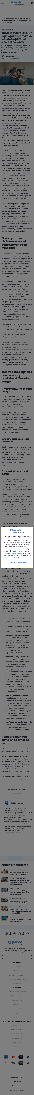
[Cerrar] (31, 529)
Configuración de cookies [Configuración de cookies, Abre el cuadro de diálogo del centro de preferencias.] (17, 562)
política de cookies (15, 553)
